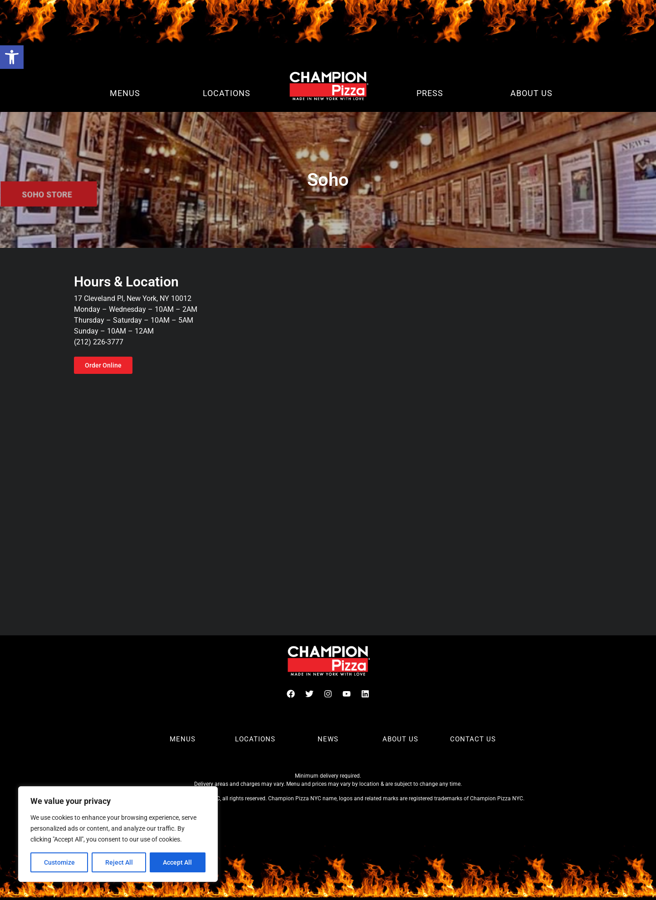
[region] (118, 834)
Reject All (119, 862)
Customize (59, 862)
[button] (12, 57)
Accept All (177, 862)
